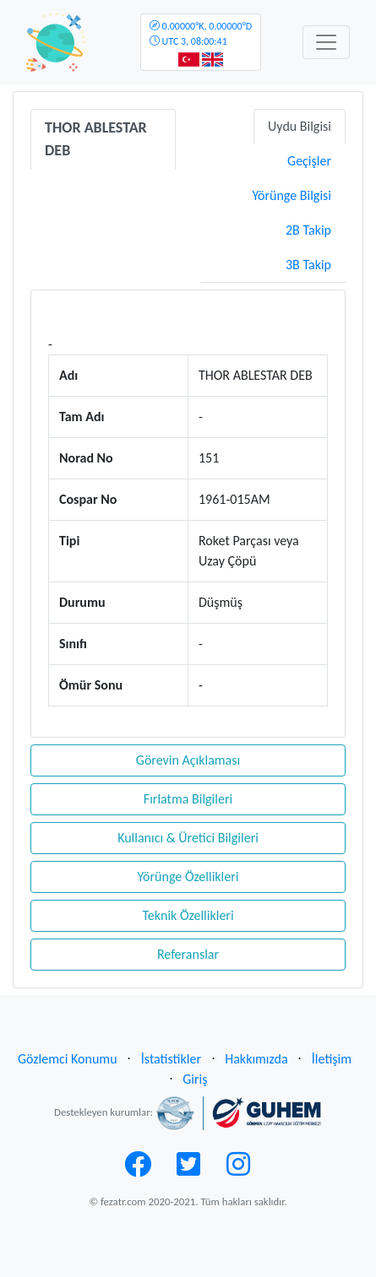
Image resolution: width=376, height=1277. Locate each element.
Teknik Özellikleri (187, 915)
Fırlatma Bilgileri (188, 799)
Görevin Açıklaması (188, 760)
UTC (201, 33)
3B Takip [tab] (308, 265)
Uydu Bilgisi (299, 126)
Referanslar (188, 954)
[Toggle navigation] (326, 42)
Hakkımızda (256, 1059)
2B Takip (308, 230)
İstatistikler (171, 1059)
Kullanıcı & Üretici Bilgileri (188, 838)
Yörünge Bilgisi (291, 195)
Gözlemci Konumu (67, 1059)
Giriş (195, 1079)
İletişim (331, 1059)
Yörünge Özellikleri (187, 876)
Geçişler (309, 161)
